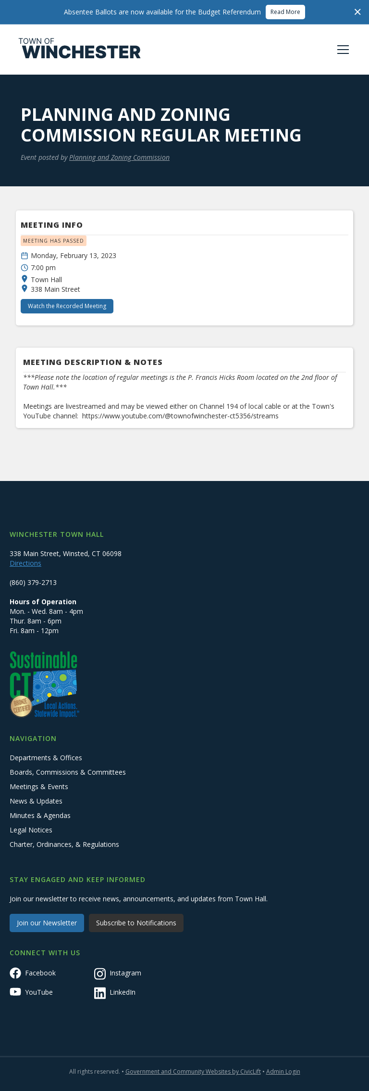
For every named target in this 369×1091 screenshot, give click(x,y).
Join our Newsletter (47, 922)
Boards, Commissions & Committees (68, 772)
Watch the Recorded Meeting (67, 306)
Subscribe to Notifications (136, 922)
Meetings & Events (39, 786)
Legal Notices (31, 829)
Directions (25, 563)
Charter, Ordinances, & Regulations (64, 844)
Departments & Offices (46, 757)
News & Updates (36, 800)
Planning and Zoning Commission (119, 157)
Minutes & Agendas (40, 815)
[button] (341, 49)
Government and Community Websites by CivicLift (193, 1071)
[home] (79, 50)
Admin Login (283, 1071)
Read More (285, 12)
